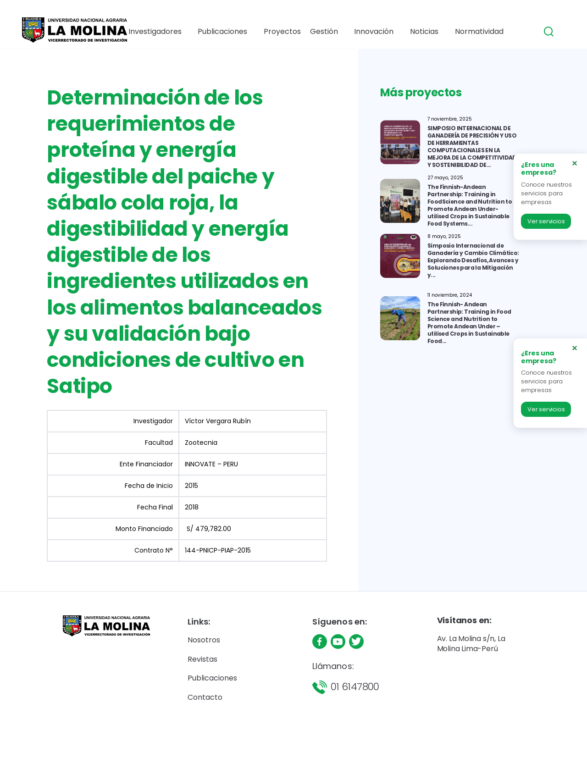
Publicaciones (227, 31)
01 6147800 (355, 687)
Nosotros (204, 640)
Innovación (370, 31)
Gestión (323, 31)
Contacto (205, 697)
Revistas (202, 659)
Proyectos (283, 31)
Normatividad (472, 31)
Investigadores (162, 31)
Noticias (419, 31)
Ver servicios (546, 221)
